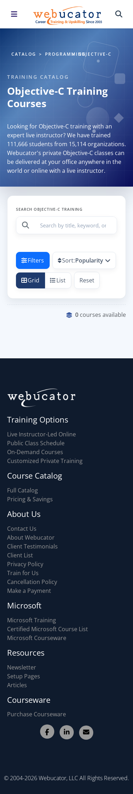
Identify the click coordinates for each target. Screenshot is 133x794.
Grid (30, 280)
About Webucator (31, 537)
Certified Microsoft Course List (47, 629)
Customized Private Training (45, 461)
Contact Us (22, 529)
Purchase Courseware (36, 714)
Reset (86, 280)
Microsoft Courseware (36, 638)
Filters (32, 260)
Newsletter (21, 667)
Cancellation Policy (32, 582)
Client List (20, 555)
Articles (17, 685)
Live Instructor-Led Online (41, 434)
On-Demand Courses (35, 452)
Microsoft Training (31, 620)
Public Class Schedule (36, 443)
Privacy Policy (25, 564)
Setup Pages (23, 676)
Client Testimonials (32, 546)
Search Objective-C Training (49, 209)
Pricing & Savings (30, 499)
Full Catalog (22, 490)
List (58, 280)
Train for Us (23, 573)
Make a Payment (29, 591)
